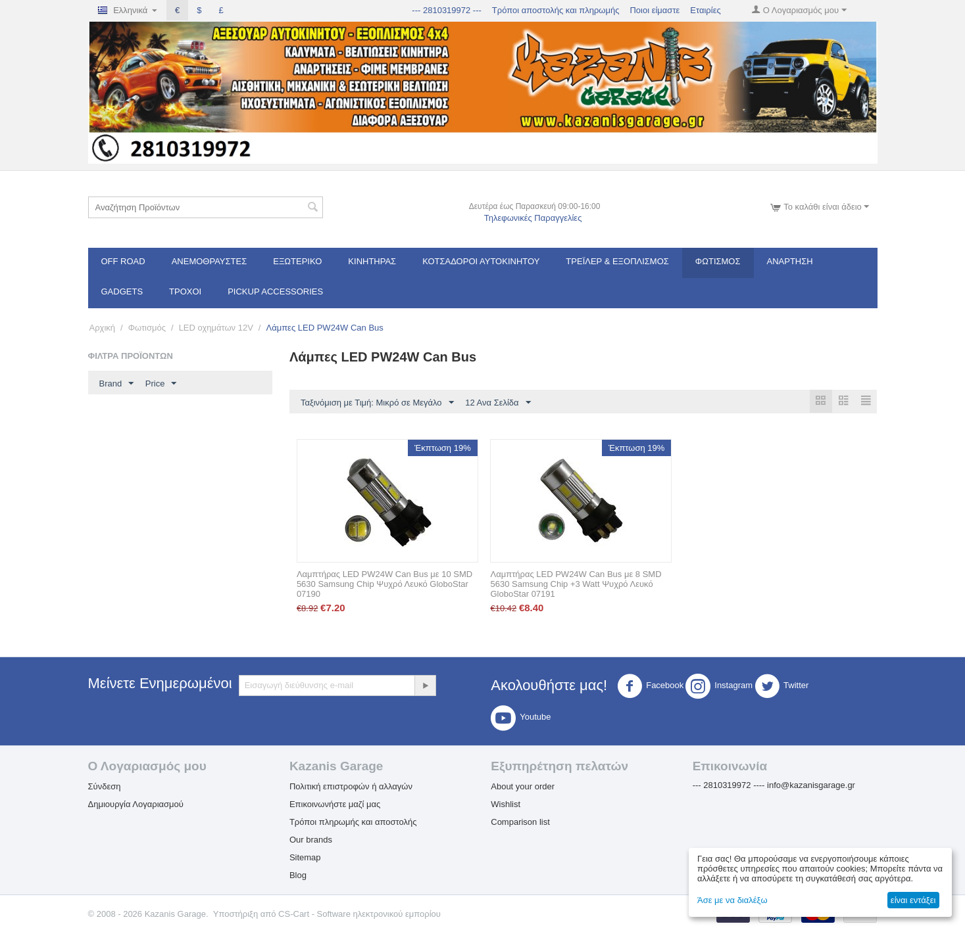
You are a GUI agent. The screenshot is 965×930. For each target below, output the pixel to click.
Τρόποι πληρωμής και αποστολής (353, 822)
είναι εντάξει (913, 900)
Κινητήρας (372, 261)
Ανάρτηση (790, 261)
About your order (523, 787)
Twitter (781, 686)
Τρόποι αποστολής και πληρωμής (556, 10)
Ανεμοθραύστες (209, 261)
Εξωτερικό (297, 261)
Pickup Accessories (275, 291)
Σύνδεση (104, 787)
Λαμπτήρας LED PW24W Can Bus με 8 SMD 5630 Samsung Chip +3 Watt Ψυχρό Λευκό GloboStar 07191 (575, 584)
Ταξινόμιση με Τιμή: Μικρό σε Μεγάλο (377, 402)
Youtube (521, 718)
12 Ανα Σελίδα (497, 402)
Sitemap (305, 858)
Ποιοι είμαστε (655, 10)
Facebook (650, 686)
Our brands (310, 840)
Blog (298, 876)
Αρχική (102, 328)
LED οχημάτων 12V (216, 328)
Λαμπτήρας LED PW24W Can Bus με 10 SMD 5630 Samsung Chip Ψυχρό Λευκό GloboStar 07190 (384, 584)
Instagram (719, 686)
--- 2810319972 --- (447, 10)
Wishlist (505, 805)
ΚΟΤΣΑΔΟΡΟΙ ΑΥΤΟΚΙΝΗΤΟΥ (480, 261)
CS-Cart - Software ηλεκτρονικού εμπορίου (359, 914)
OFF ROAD (123, 261)
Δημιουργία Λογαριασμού (136, 805)
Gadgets (122, 291)
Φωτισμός (718, 261)
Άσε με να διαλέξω (732, 900)
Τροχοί (185, 291)
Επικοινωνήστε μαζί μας (334, 805)
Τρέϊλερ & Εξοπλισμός (617, 261)
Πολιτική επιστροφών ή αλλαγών (350, 787)
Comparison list (520, 822)
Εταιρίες (705, 10)
